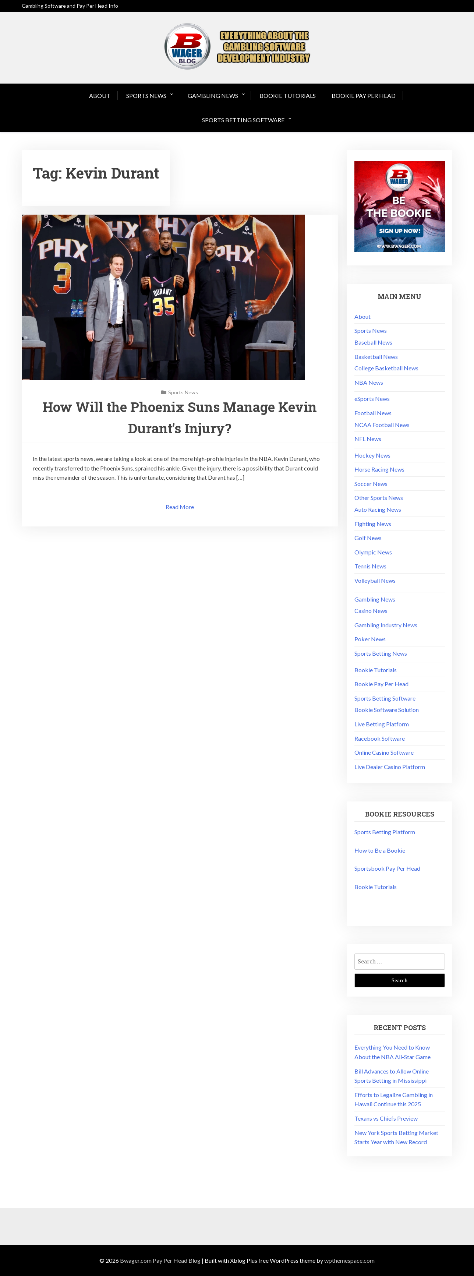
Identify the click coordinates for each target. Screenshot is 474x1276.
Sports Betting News (380, 653)
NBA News (368, 382)
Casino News (371, 610)
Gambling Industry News (385, 624)
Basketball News (376, 356)
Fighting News (372, 523)
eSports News (372, 398)
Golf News (368, 537)
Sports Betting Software (243, 119)
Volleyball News (375, 580)
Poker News (370, 638)
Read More (180, 506)
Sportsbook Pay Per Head (387, 868)
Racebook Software (379, 738)
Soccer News (371, 483)
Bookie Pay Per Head (364, 95)
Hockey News (372, 455)
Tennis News (370, 566)
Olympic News (373, 552)
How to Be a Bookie (379, 850)
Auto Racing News (377, 509)
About (99, 95)
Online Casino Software (384, 752)
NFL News (367, 438)
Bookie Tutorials (287, 95)
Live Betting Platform (381, 723)
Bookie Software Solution (386, 709)
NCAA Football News (382, 424)
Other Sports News (378, 497)
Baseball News (373, 342)
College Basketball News (386, 367)
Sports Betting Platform (384, 831)
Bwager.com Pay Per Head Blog (160, 1260)
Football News (373, 412)
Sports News (146, 95)
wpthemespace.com (349, 1260)
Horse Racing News (379, 469)
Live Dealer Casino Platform (389, 766)
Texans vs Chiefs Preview (386, 1118)
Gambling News (213, 95)
